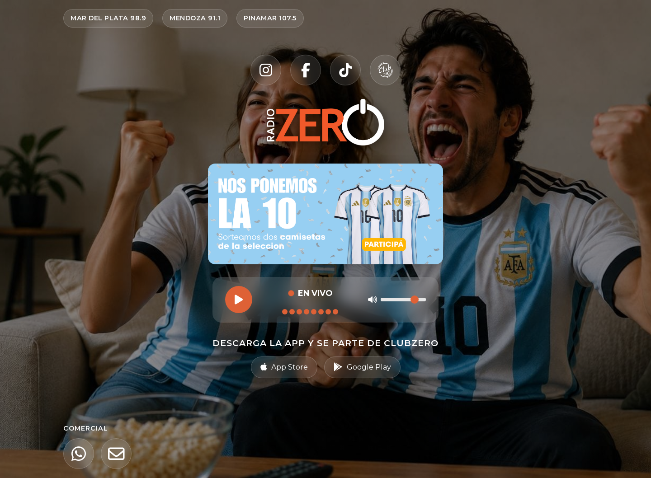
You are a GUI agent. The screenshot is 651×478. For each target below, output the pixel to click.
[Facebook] (305, 70)
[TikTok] (345, 70)
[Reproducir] (238, 299)
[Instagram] (265, 70)
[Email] (116, 453)
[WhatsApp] (78, 453)
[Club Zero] (385, 70)
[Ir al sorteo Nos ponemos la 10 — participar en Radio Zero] (325, 214)
